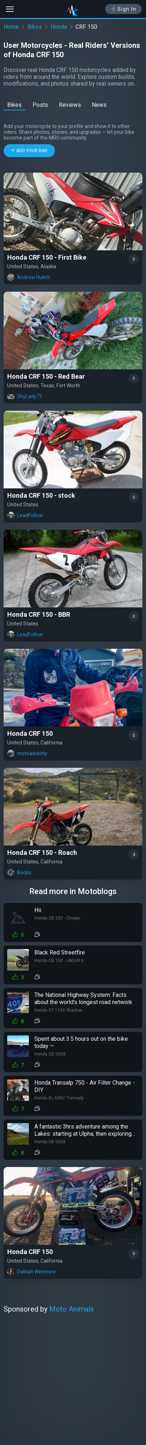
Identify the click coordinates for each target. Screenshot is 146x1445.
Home (11, 26)
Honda (59, 26)
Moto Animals (71, 1309)
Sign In (123, 9)
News (99, 104)
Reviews (70, 104)
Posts (40, 104)
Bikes (34, 26)
